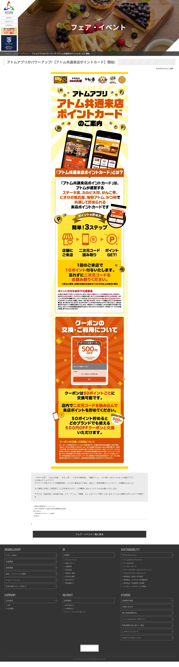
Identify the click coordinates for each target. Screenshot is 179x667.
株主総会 (68, 570)
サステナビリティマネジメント (135, 573)
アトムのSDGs (129, 563)
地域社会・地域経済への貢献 (134, 583)
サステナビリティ (129, 555)
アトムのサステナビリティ (133, 560)
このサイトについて (130, 631)
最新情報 (9, 567)
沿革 (8, 605)
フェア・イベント (13, 580)
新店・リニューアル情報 (16, 573)
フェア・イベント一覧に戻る (89, 534)
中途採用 (69, 608)
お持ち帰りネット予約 (16, 586)
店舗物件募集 (127, 600)
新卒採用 (69, 605)
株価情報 (69, 583)
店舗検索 (9, 561)
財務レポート (70, 563)
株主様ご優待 (70, 573)
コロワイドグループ (131, 637)
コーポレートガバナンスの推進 (135, 586)
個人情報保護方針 (129, 612)
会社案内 (9, 600)
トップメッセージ (130, 566)
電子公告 (69, 580)
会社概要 (10, 608)
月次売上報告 (70, 576)
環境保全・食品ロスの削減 (133, 576)
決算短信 (68, 566)
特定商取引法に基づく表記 (133, 625)
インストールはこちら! (42, 524)
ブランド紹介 (11, 555)
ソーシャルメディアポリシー (134, 619)
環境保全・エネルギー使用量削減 (135, 580)
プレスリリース (70, 560)
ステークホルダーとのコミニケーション (138, 570)
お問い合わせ (127, 606)
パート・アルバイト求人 (75, 612)
